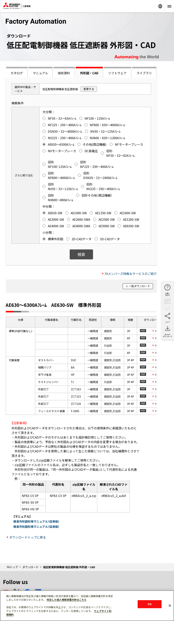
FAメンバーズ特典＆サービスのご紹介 (131, 273)
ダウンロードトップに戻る (27, 537)
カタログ (17, 73)
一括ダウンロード (139, 286)
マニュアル (40, 73)
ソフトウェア (117, 73)
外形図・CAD (89, 73)
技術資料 (64, 73)
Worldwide (160, 6)
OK (149, 604)
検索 (81, 254)
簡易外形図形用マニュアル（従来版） (36, 521)
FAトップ (12, 567)
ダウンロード (30, 567)
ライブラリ (144, 73)
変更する (88, 89)
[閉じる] (170, 605)
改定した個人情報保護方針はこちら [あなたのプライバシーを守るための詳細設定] (67, 599)
